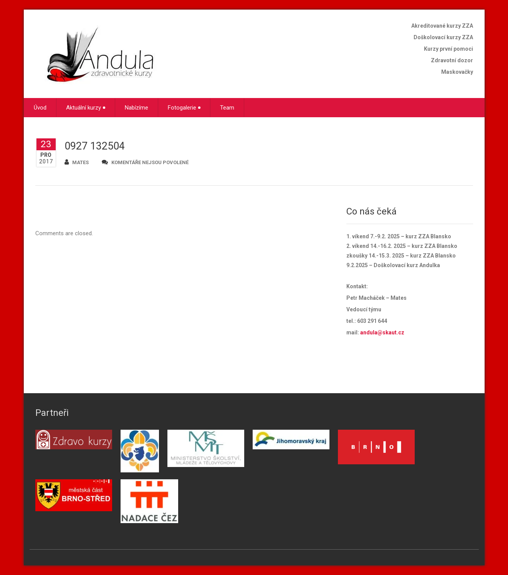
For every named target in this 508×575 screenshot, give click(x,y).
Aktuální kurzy (85, 107)
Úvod (40, 107)
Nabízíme (136, 107)
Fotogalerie (184, 107)
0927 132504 (95, 146)
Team (227, 107)
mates (77, 162)
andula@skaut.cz (382, 332)
